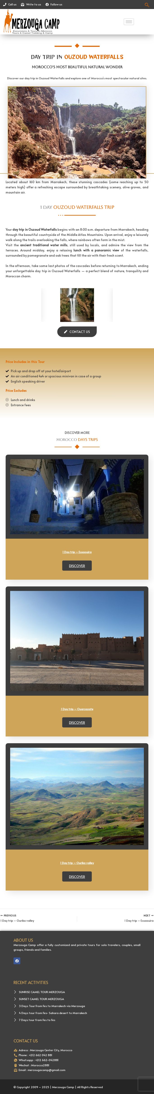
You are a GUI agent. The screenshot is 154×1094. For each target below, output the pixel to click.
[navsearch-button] (147, 4)
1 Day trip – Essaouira (77, 552)
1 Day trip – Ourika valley (77, 846)
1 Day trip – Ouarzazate (77, 709)
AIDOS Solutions (129, 1085)
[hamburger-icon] (129, 21)
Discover (77, 565)
